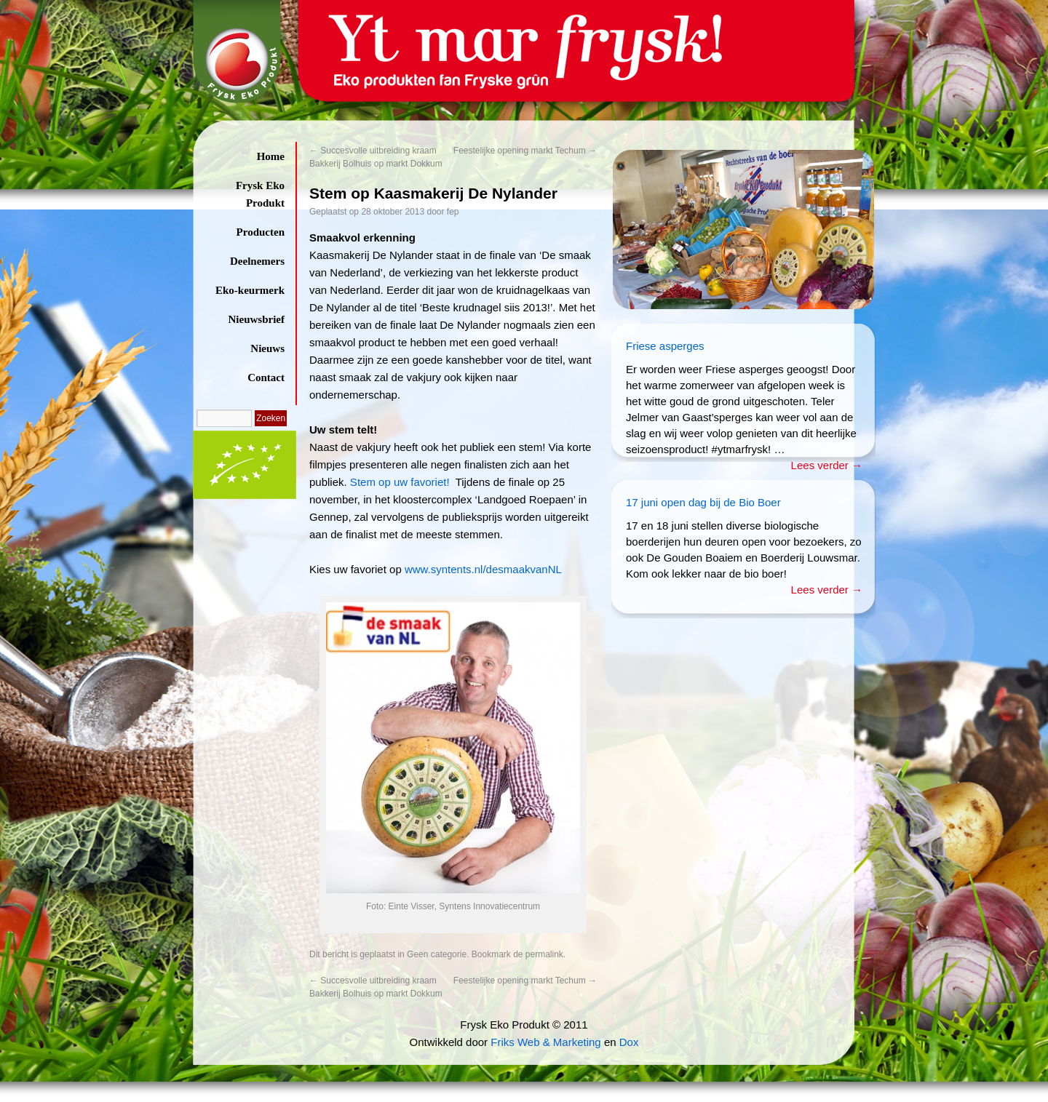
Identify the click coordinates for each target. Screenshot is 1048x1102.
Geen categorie (437, 954)
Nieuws (267, 348)
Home (271, 156)
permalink (544, 954)
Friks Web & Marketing (545, 1042)
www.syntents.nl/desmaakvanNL (482, 569)
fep (453, 212)
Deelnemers (257, 261)
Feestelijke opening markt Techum (525, 150)
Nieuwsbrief (257, 319)
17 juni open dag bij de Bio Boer (703, 502)
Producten (261, 232)
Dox (629, 1042)
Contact (266, 377)
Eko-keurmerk (250, 290)
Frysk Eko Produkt (260, 194)
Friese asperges (665, 346)
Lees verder (826, 465)
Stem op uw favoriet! (398, 482)
